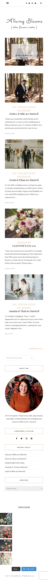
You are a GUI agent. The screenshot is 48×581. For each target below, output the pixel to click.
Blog (24, 45)
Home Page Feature (24, 49)
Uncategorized (24, 242)
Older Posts (36, 348)
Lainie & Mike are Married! (15, 471)
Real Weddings (24, 52)
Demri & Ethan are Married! (24, 180)
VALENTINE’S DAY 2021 (24, 245)
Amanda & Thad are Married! (24, 311)
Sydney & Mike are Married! (24, 56)
